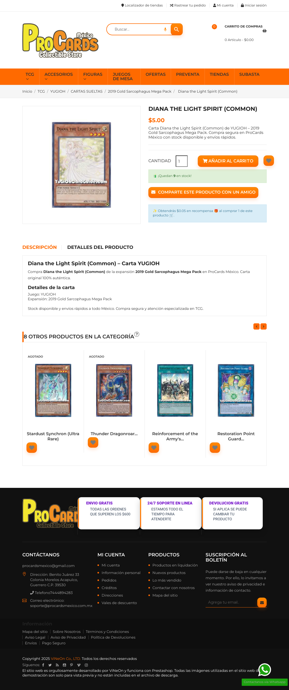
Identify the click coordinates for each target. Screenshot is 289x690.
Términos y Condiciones (107, 631)
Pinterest (71, 665)
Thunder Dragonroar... (114, 434)
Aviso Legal (35, 637)
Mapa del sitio (165, 595)
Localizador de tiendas (142, 5)
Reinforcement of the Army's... (175, 437)
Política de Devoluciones (113, 637)
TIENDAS (219, 74)
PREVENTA (187, 74)
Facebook (43, 665)
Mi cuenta (111, 555)
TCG (30, 74)
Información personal (121, 573)
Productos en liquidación (175, 565)
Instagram (86, 665)
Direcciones (112, 595)
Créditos (109, 588)
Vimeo (79, 665)
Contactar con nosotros (174, 588)
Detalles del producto (100, 247)
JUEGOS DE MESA (123, 77)
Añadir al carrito (228, 161)
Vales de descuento (119, 603)
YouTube (64, 665)
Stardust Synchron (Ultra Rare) (53, 437)
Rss (57, 665)
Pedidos (109, 580)
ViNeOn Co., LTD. (66, 658)
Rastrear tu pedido (188, 5)
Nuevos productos (169, 573)
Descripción (39, 247)
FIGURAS (92, 74)
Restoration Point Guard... (236, 437)
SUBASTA (249, 74)
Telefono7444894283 (51, 592)
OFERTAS (156, 74)
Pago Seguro (53, 643)
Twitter (50, 665)
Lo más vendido (167, 580)
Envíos (31, 643)
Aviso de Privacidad (68, 637)
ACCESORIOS (58, 74)
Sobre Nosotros (67, 631)
